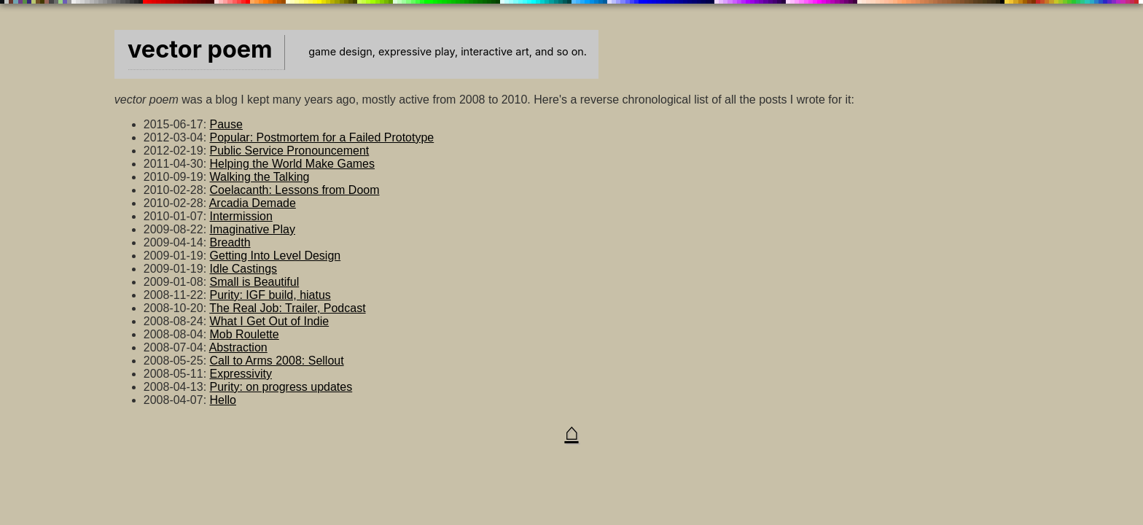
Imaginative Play (252, 229)
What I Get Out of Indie (269, 321)
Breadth (230, 242)
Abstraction (238, 347)
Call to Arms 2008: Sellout (277, 360)
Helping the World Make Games (292, 164)
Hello (223, 400)
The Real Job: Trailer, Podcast (287, 308)
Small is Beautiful (255, 282)
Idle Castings (244, 268)
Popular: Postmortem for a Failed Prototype (322, 137)
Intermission (241, 216)
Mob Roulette (244, 334)
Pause (226, 124)
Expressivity (241, 374)
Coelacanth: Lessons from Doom (295, 190)
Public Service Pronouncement (290, 150)
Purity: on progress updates (281, 387)
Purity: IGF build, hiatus (270, 295)
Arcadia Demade (252, 203)
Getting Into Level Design (275, 255)
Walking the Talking (260, 177)
